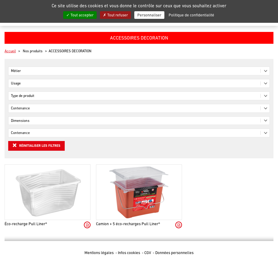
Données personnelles (174, 252)
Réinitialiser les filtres (36, 145)
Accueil (10, 51)
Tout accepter (80, 15)
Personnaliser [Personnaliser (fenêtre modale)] (149, 15)
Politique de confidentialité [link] (191, 15)
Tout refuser (115, 15)
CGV (148, 252)
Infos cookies (129, 252)
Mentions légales (99, 252)
